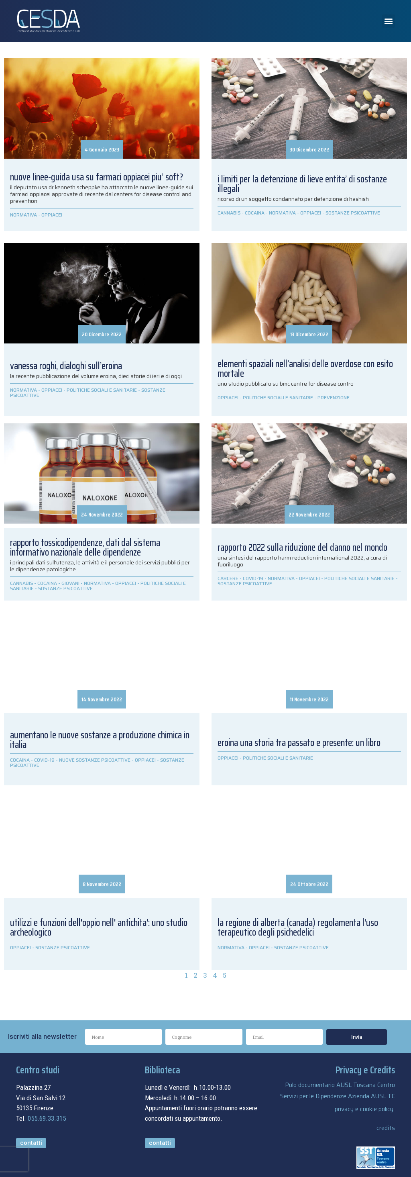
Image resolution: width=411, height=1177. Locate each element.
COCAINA (255, 213)
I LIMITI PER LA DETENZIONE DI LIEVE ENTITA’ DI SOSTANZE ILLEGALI (302, 184)
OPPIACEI (51, 215)
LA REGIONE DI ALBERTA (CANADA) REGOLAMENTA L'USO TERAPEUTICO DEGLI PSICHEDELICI (298, 927)
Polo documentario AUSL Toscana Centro (340, 1085)
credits (385, 1128)
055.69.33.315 (47, 1118)
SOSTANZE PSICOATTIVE (353, 213)
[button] (388, 21)
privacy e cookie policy (364, 1109)
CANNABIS (229, 213)
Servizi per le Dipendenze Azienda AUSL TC (337, 1096)
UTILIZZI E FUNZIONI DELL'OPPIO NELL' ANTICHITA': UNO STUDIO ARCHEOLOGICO (98, 927)
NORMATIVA (23, 215)
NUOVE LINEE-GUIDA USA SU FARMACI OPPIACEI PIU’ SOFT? (96, 177)
